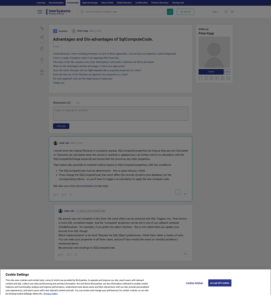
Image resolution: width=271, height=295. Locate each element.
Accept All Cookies (219, 286)
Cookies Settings (194, 286)
